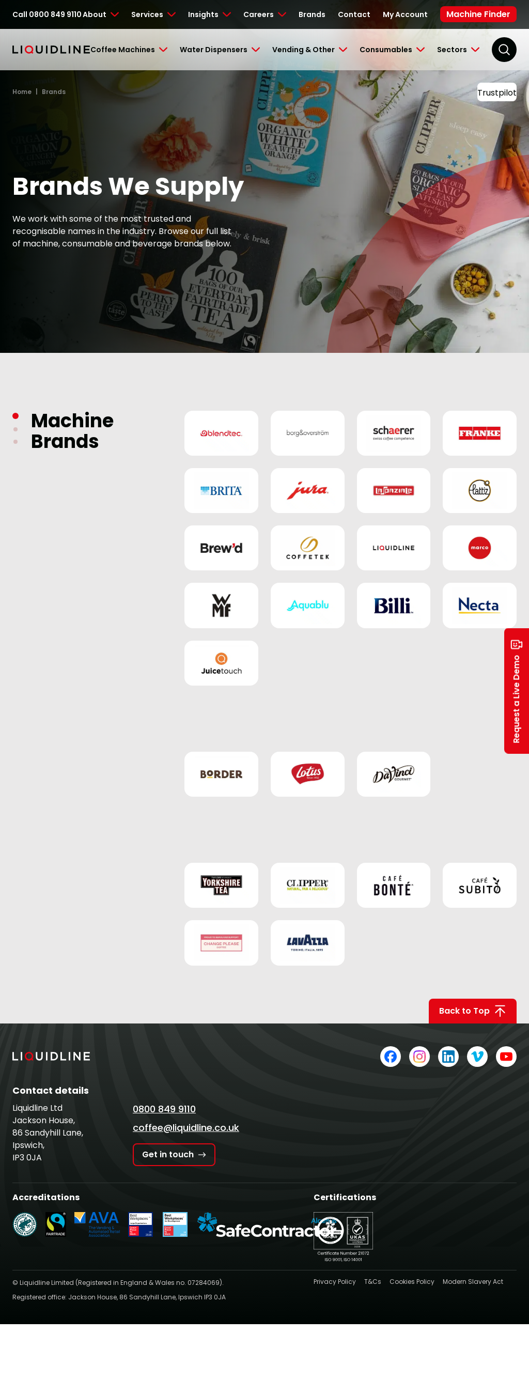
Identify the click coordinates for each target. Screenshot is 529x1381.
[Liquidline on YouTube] (506, 1056)
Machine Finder (478, 14)
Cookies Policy (412, 1281)
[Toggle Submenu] (101, 14)
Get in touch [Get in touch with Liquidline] (174, 1154)
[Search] (504, 49)
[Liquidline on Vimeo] (477, 1056)
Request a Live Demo (516, 690)
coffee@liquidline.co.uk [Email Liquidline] (186, 1127)
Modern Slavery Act (473, 1281)
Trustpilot (497, 93)
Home (22, 91)
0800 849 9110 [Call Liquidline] (164, 1109)
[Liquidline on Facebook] (390, 1056)
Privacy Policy (335, 1281)
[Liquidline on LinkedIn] (448, 1056)
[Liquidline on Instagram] (419, 1056)
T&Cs (372, 1281)
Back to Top (472, 1011)
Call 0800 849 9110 (47, 14)
